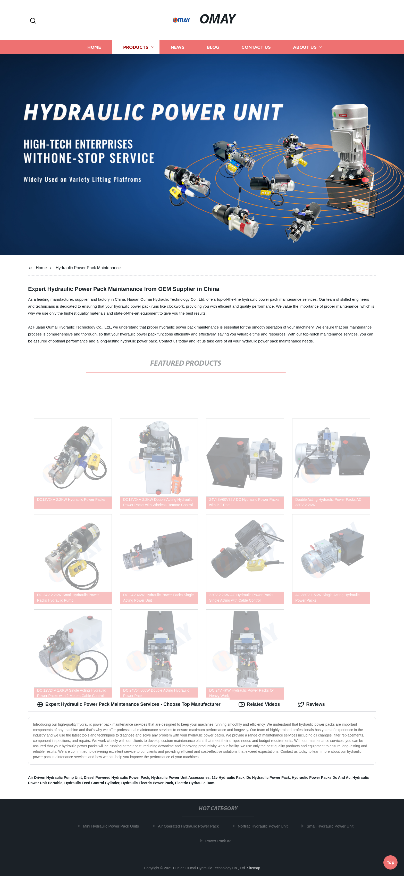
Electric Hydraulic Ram (194, 783)
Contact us (256, 47)
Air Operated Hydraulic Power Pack (190, 826)
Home (94, 47)
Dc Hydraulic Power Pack (268, 777)
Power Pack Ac (220, 841)
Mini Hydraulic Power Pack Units (113, 826)
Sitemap (253, 868)
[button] (33, 21)
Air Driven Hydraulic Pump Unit (55, 777)
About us (305, 47)
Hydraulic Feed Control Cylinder (91, 783)
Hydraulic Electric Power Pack (147, 783)
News (177, 47)
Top (390, 862)
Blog (213, 47)
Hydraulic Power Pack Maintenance (88, 268)
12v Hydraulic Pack (228, 777)
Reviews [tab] (311, 704)
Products (135, 47)
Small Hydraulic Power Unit (332, 826)
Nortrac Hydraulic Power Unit (265, 826)
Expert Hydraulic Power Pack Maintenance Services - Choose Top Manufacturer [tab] (129, 704)
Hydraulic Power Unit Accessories (180, 777)
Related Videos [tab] (259, 704)
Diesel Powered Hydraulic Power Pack (116, 777)
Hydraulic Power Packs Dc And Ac (321, 777)
